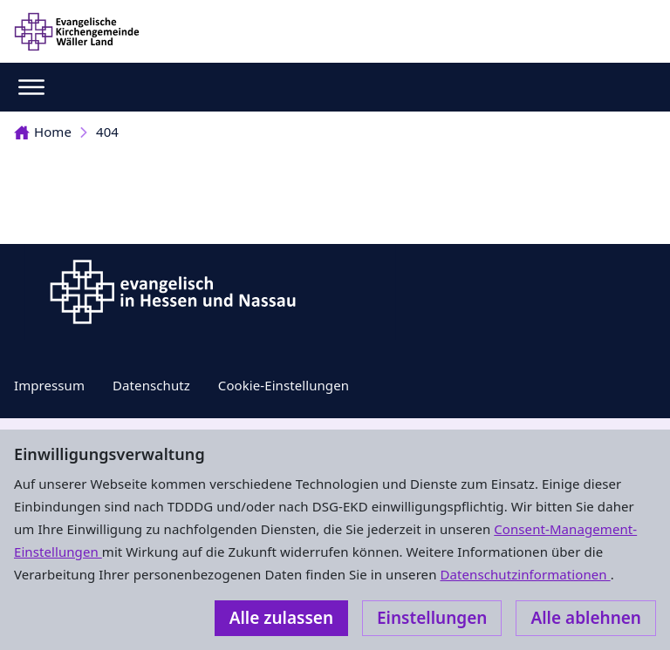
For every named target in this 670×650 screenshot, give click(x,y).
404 (107, 131)
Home (43, 131)
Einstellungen (432, 617)
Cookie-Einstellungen (283, 385)
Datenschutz (151, 385)
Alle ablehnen (585, 617)
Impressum (49, 385)
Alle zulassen (281, 617)
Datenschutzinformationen (525, 574)
